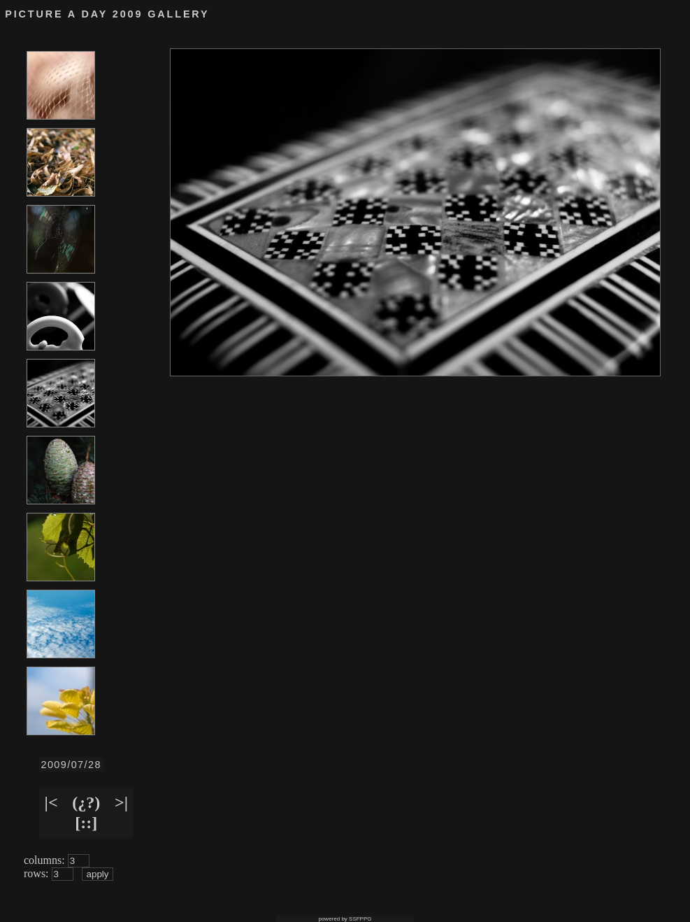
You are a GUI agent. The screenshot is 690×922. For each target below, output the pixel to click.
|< (51, 802)
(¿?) (86, 802)
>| (121, 802)
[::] (86, 823)
